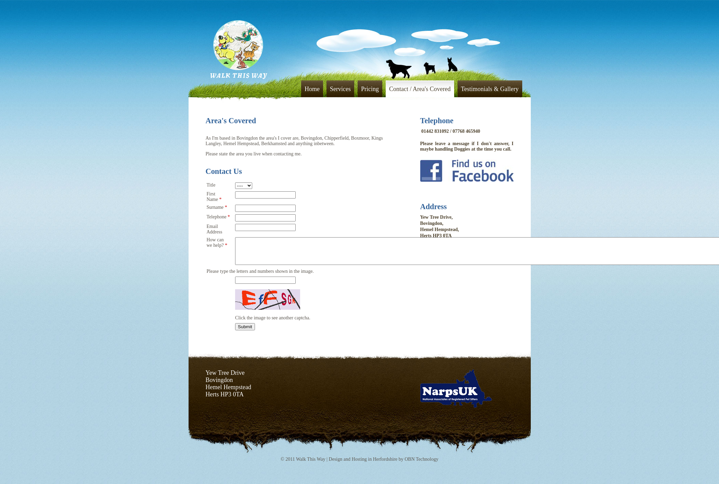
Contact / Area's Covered (420, 89)
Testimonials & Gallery (490, 89)
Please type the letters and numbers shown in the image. (260, 276)
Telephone (218, 216)
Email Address (214, 229)
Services (340, 89)
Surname (217, 207)
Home (312, 89)
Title (211, 185)
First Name (214, 196)
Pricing (370, 89)
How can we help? (217, 242)
